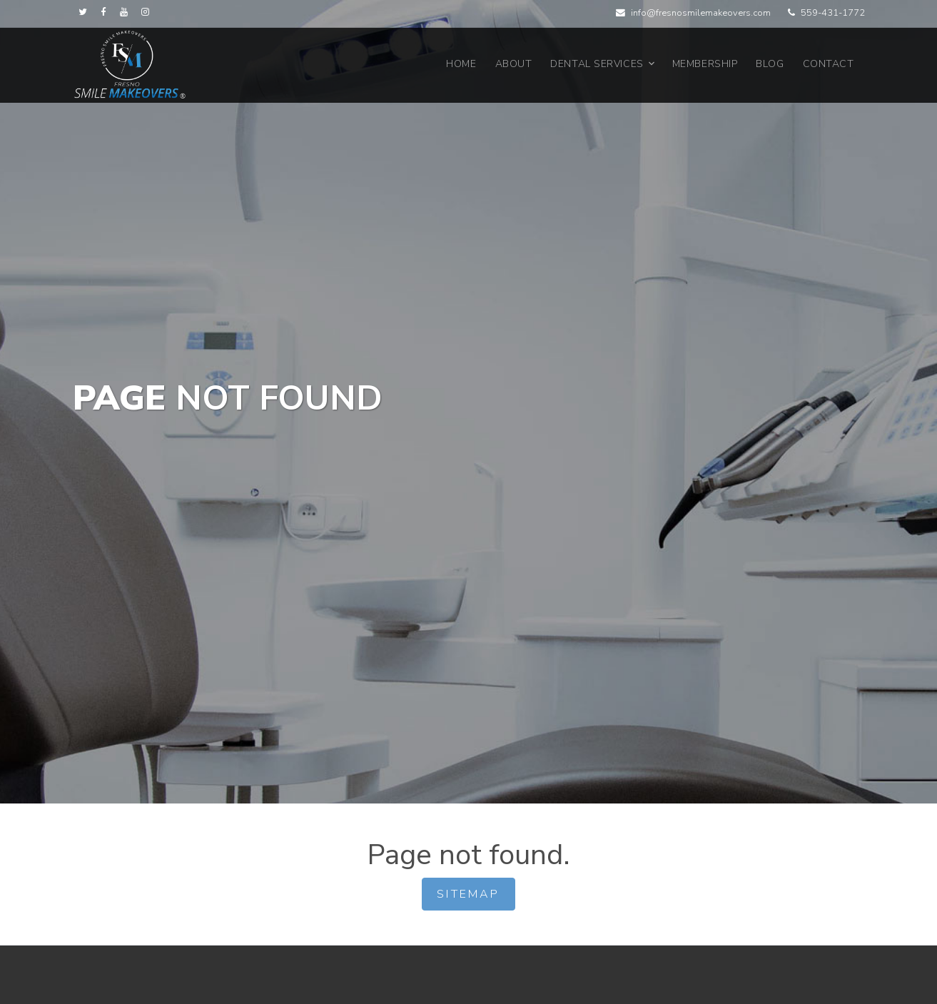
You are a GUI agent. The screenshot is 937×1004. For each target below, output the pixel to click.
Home (461, 64)
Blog (770, 64)
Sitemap (468, 894)
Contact (828, 64)
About (513, 64)
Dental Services (596, 64)
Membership (705, 64)
